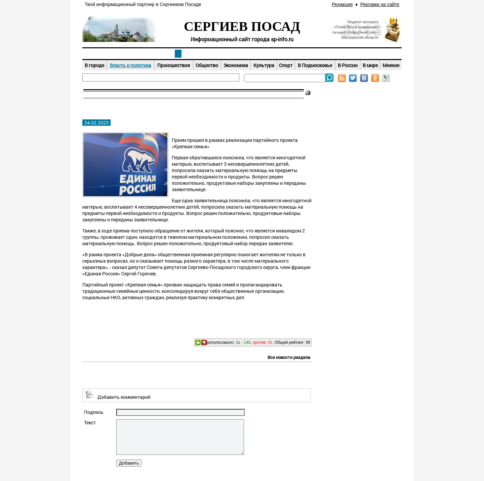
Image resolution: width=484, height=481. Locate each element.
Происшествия (173, 65)
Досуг (305, 54)
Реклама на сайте (379, 4)
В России (348, 65)
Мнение (390, 65)
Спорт (285, 65)
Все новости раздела (289, 357)
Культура (263, 65)
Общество (207, 65)
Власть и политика (130, 65)
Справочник (369, 54)
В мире (370, 65)
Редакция (342, 4)
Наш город (114, 54)
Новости (178, 54)
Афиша (242, 54)
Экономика (236, 65)
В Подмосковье (315, 65)
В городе (94, 65)
